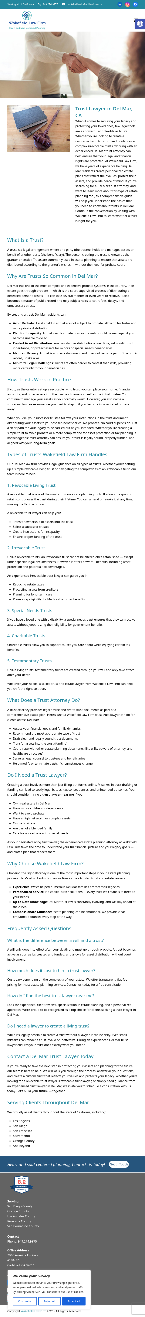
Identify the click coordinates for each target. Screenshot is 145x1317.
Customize (24, 1301)
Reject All (49, 1301)
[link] (140, 24)
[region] (49, 1289)
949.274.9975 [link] (50, 4)
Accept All (74, 1301)
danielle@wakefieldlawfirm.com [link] (85, 4)
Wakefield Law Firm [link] (33, 1311)
